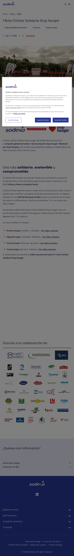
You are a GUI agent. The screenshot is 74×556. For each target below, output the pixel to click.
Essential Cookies (43, 120)
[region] (37, 102)
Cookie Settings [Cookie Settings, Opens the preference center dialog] (13, 120)
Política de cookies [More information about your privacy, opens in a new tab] (19, 114)
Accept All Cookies (61, 120)
